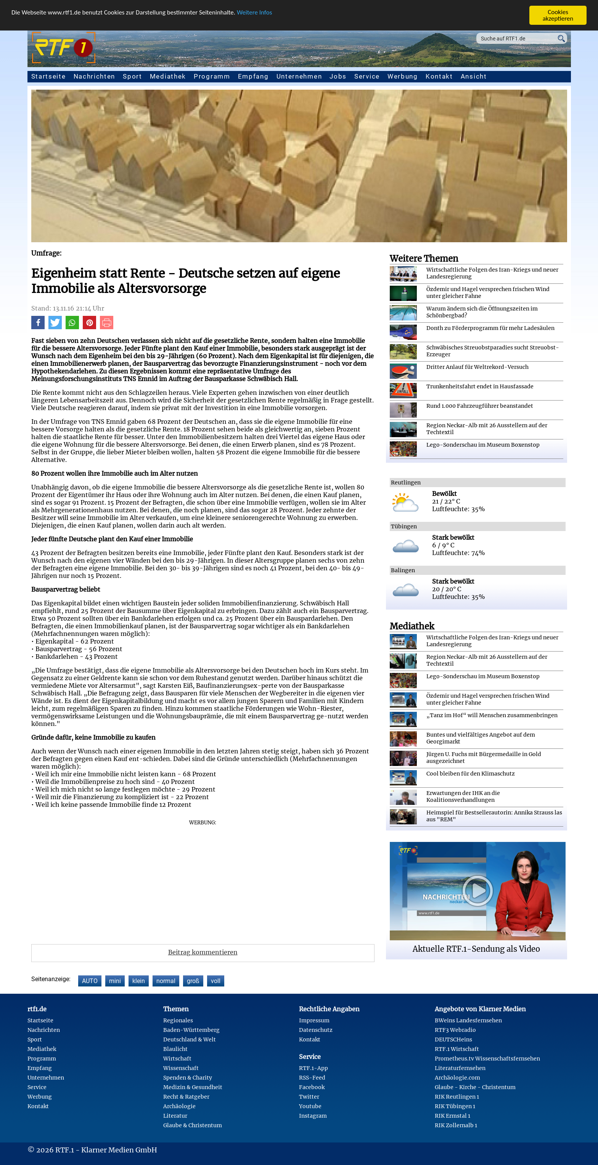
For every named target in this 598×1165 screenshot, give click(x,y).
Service (367, 76)
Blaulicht (175, 1049)
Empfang (253, 76)
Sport (132, 76)
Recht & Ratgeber (186, 1096)
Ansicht (474, 76)
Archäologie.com (457, 1077)
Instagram (313, 1115)
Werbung (402, 76)
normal (165, 981)
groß (193, 981)
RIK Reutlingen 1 (457, 1096)
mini (115, 981)
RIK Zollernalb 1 (456, 1125)
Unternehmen (299, 76)
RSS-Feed (312, 1077)
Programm (212, 76)
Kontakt (439, 76)
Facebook (312, 1087)
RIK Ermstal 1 (452, 1115)
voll (215, 981)
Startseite (48, 76)
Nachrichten (95, 76)
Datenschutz (316, 1030)
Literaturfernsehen (460, 1068)
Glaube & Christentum (192, 1125)
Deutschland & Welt (189, 1039)
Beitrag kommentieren (203, 952)
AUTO (90, 981)
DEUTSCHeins (453, 1039)
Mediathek (168, 76)
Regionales (178, 1020)
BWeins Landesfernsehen (468, 1020)
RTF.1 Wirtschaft (457, 1049)
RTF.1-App (313, 1068)
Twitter (309, 1096)
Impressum (314, 1020)
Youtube (310, 1106)
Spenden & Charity (187, 1077)
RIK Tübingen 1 (455, 1106)
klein (138, 981)
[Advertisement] (203, 879)
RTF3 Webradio (455, 1030)
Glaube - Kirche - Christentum (475, 1087)
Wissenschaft (181, 1068)
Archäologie (179, 1106)
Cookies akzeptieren (558, 15)
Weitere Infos (254, 12)
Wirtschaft (177, 1058)
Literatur (175, 1115)
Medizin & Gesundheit (192, 1087)
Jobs (338, 76)
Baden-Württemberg (191, 1030)
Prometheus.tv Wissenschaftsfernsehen (487, 1058)
